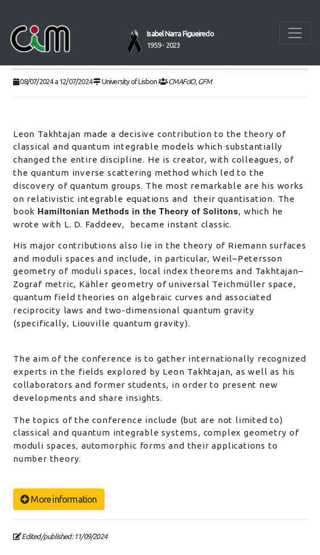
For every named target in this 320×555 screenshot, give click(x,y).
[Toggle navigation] (295, 33)
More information (58, 499)
